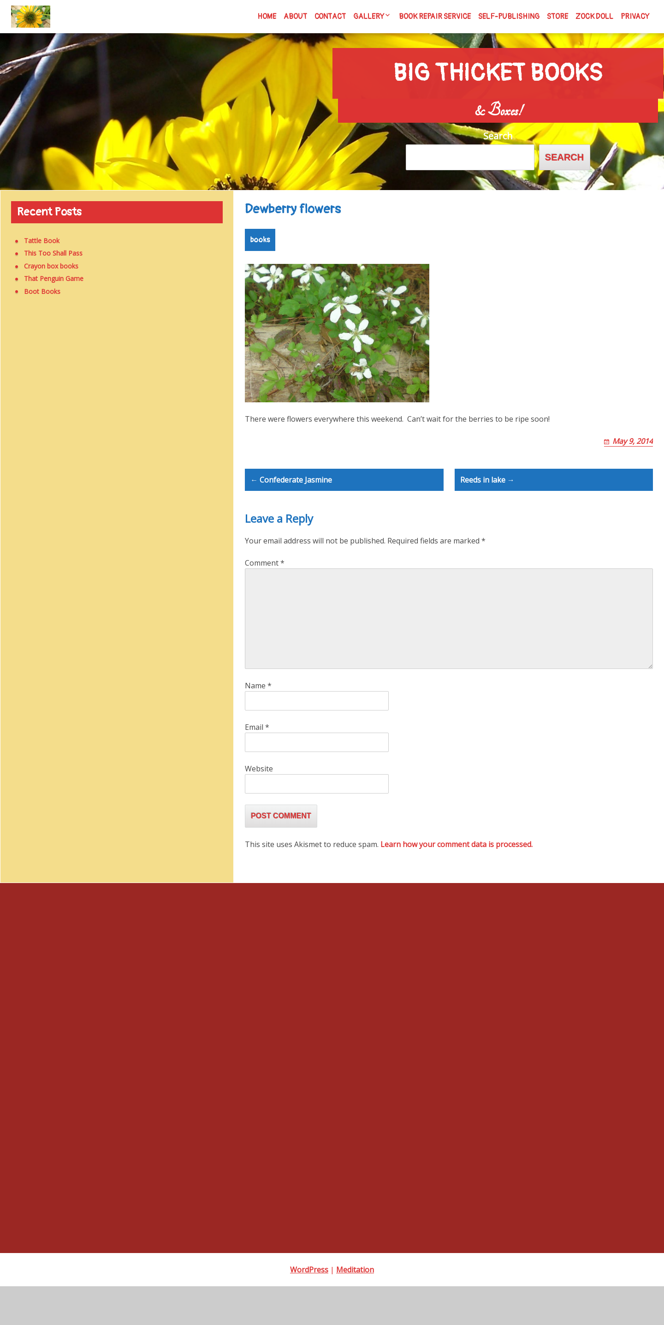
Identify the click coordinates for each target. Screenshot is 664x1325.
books (260, 245)
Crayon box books (44, 266)
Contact (330, 16)
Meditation (355, 1308)
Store (557, 16)
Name (258, 724)
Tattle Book (35, 240)
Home (266, 16)
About (295, 16)
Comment (265, 602)
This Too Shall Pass (46, 253)
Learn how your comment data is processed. (456, 883)
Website (259, 807)
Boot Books (35, 291)
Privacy (635, 16)
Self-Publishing (509, 16)
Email (257, 766)
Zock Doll (594, 16)
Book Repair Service (435, 16)
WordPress (309, 1308)
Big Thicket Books (498, 66)
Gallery (368, 16)
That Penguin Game (47, 279)
